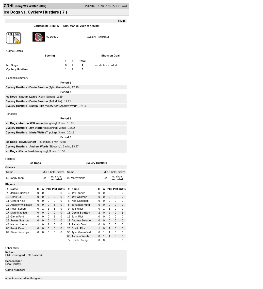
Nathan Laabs (28, 96)
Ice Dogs (51, 36)
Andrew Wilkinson (31, 123)
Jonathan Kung (81, 204)
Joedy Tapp (17, 177)
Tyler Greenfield (59, 87)
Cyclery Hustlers (97, 36)
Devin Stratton (38, 87)
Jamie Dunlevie (19, 192)
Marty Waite (36, 132)
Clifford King (17, 200)
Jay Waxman (79, 196)
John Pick (77, 216)
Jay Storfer (36, 127)
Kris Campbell (80, 200)
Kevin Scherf (46, 96)
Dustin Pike (36, 105)
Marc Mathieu (18, 212)
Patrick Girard (80, 224)
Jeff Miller (55, 101)
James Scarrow (19, 220)
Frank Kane (17, 228)
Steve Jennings (19, 232)
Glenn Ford (26, 151)
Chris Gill (15, 196)
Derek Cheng (80, 240)
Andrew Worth (69, 105)
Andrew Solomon (82, 220)
